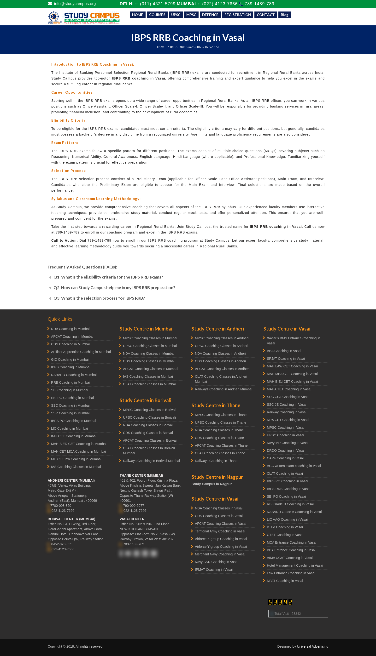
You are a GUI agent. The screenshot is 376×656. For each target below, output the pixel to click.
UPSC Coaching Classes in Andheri (221, 346)
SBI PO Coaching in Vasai (286, 496)
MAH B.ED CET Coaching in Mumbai (78, 444)
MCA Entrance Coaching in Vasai (291, 542)
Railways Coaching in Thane (216, 461)
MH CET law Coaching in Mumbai (76, 459)
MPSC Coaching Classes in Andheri (221, 338)
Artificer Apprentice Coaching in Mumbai (81, 352)
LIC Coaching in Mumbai (69, 428)
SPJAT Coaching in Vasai (286, 358)
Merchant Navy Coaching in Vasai (220, 554)
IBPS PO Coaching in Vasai (287, 481)
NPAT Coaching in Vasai (285, 581)
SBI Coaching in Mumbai (69, 390)
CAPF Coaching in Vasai (285, 458)
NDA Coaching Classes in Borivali (148, 425)
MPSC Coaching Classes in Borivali (149, 410)
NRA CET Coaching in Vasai (288, 420)
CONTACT (266, 14)
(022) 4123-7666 (220, 3)
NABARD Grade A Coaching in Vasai (294, 512)
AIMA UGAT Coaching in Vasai (290, 558)
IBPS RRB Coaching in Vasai (288, 489)
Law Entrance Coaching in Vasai (291, 573)
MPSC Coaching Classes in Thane (221, 415)
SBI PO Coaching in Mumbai (72, 398)
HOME (137, 14)
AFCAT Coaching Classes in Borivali (150, 440)
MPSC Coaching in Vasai (285, 427)
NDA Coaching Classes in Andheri (220, 353)
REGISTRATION (237, 14)
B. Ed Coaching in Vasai (285, 527)
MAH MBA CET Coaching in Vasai (292, 374)
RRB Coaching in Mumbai (70, 382)
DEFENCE (210, 14)
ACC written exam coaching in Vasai (294, 466)
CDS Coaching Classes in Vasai (219, 516)
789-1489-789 (259, 3)
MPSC (191, 14)
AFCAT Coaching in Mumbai (72, 336)
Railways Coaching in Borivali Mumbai (151, 461)
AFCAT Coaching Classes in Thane (221, 445)
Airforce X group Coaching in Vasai (221, 539)
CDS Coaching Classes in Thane (219, 438)
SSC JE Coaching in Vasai (286, 404)
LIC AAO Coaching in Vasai (287, 519)
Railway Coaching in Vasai (286, 412)
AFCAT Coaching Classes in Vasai (220, 523)
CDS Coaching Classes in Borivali (148, 433)
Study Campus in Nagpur (212, 484)
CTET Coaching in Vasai (285, 535)
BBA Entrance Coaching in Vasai (291, 550)
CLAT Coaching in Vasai (285, 473)
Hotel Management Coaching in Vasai (295, 565)
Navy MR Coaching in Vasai (287, 443)
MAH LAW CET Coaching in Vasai (292, 366)
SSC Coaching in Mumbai (70, 405)
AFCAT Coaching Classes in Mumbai (150, 369)
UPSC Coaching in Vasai (285, 435)
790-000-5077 (133, 506)
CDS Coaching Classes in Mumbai (149, 361)
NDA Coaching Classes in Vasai (218, 508)
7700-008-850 (60, 506)
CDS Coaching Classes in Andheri (220, 361)
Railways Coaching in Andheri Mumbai (223, 389)
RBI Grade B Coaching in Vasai (290, 504)
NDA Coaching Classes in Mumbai (148, 353)
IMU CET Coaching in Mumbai (73, 436)
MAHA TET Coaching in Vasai (289, 389)
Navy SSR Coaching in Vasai (216, 562)
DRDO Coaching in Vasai (286, 450)
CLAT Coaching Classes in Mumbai (149, 384)
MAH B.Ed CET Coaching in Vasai (292, 381)
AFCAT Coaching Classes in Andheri (222, 369)
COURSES (157, 14)
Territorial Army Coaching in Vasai (220, 531)
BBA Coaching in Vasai (284, 351)
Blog (284, 14)
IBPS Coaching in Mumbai (70, 367)
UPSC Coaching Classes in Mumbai (150, 346)
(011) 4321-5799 (158, 3)
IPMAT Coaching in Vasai (214, 569)
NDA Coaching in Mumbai (70, 329)
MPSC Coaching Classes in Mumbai (150, 338)
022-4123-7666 (63, 511)
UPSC (175, 14)
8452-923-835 (61, 544)
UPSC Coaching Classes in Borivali (149, 417)
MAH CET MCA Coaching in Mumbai (78, 451)
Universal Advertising (312, 646)
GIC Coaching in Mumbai (69, 359)
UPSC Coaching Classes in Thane (220, 422)
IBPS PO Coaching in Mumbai (73, 421)
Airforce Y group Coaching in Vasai (221, 546)
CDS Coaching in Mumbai (70, 344)
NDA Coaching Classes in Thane (219, 430)
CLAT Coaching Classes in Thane (220, 453)
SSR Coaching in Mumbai (70, 413)
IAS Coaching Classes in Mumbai (76, 467)
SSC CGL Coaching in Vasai (288, 397)
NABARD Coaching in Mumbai (74, 375)
